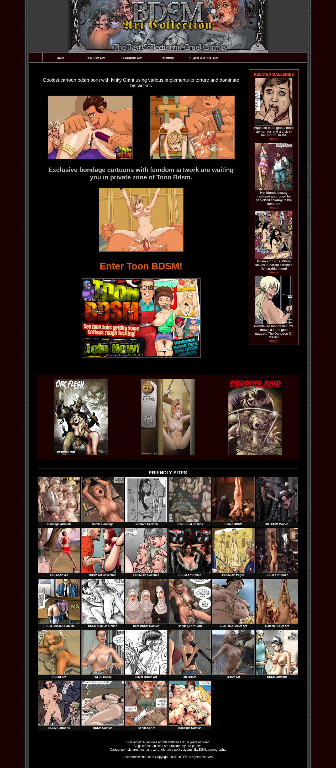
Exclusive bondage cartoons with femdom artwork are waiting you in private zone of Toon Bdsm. (141, 173)
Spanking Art (132, 58)
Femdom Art (96, 58)
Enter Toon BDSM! (141, 266)
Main (60, 58)
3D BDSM (168, 58)
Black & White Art (203, 58)
